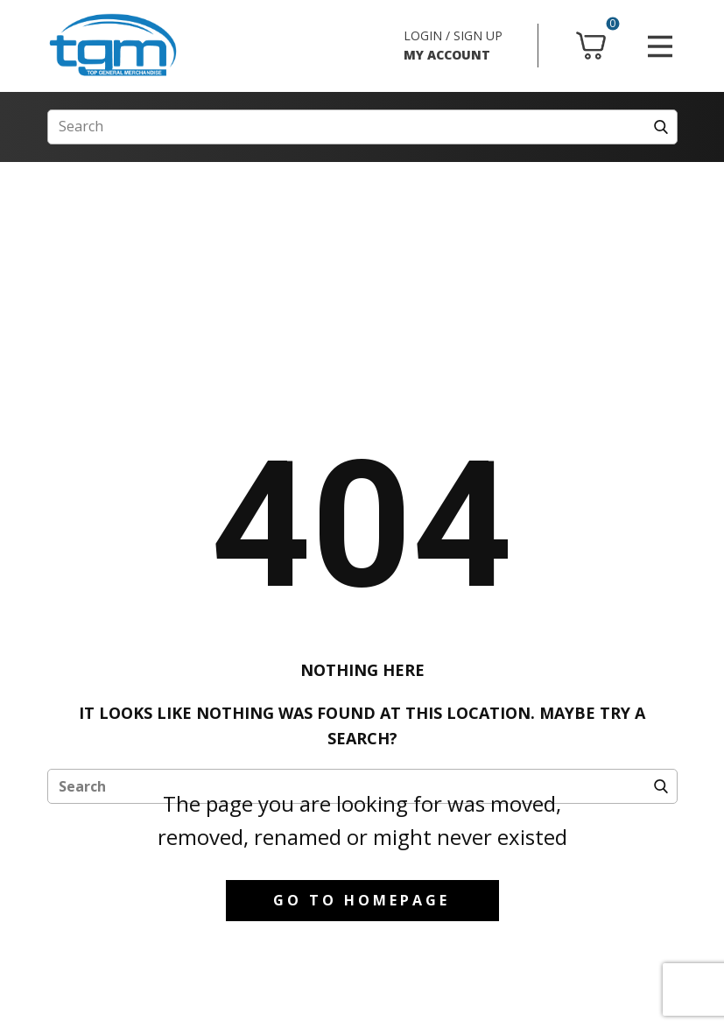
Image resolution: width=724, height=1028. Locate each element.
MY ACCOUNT (447, 54)
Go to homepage (361, 900)
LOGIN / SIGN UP (453, 35)
